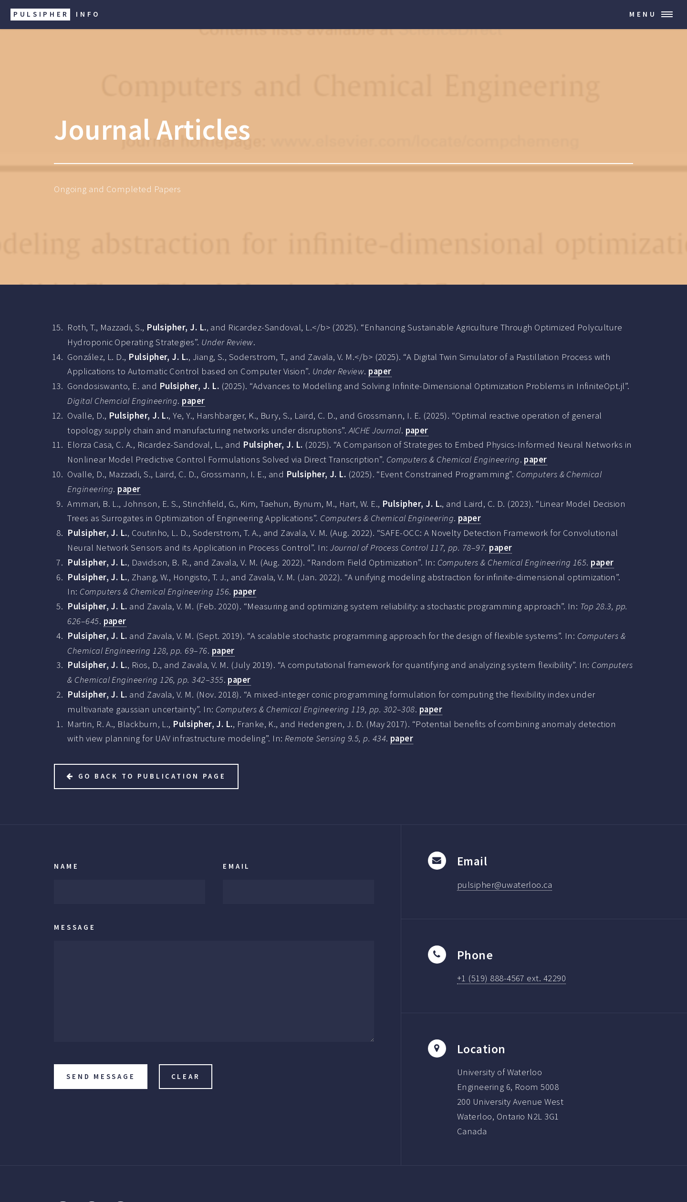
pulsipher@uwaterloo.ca (504, 884)
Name (66, 866)
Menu (643, 14)
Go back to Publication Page (152, 776)
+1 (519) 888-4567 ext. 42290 (511, 978)
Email (236, 866)
